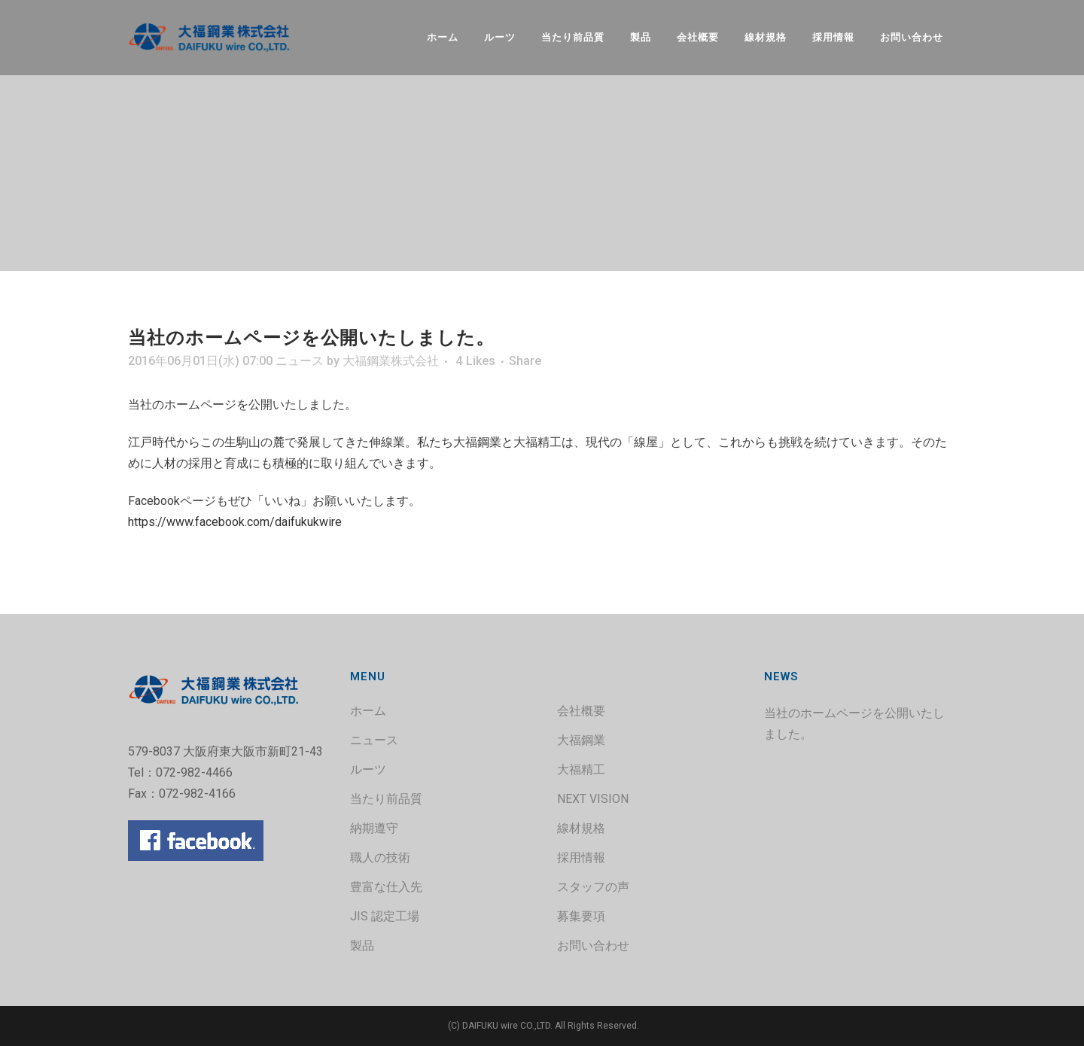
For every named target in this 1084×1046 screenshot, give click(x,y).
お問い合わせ (593, 945)
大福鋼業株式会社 (391, 361)
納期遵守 (374, 828)
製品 (362, 945)
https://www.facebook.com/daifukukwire (235, 522)
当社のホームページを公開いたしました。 (854, 723)
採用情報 (581, 857)
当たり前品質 (386, 799)
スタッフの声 (593, 887)
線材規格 (581, 828)
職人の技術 (380, 857)
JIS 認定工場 (384, 916)
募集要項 (581, 916)
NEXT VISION (593, 799)
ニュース (300, 361)
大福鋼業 (581, 740)
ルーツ (368, 769)
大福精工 (581, 769)
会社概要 (581, 711)
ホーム (368, 711)
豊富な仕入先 (386, 887)
